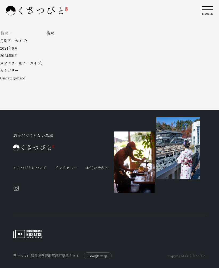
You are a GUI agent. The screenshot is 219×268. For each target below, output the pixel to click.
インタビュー (66, 167)
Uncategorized (12, 77)
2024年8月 (9, 55)
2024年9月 (9, 48)
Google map (97, 255)
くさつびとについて (30, 167)
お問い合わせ (97, 167)
